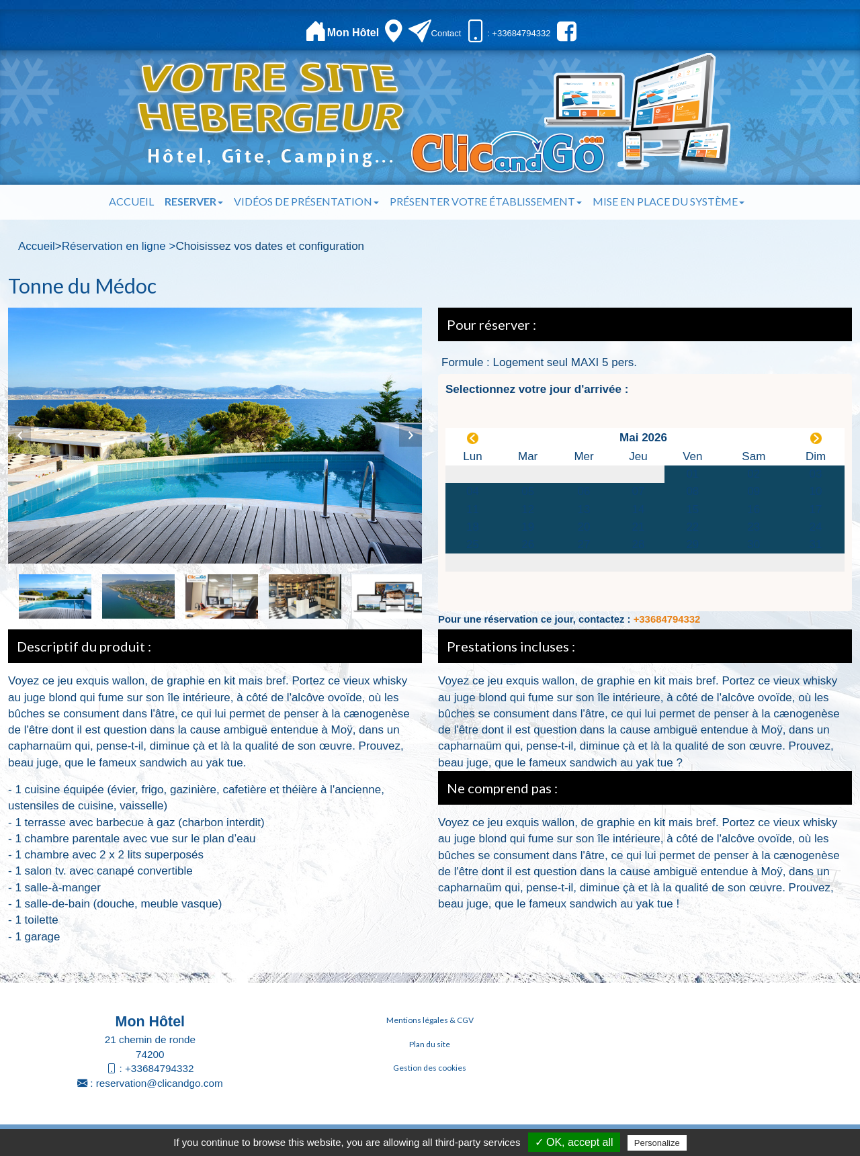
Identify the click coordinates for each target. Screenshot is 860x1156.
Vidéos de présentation (306, 201)
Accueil (131, 201)
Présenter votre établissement (486, 201)
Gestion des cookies (429, 1068)
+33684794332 (667, 619)
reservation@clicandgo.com (159, 1083)
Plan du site (429, 1044)
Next (410, 435)
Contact (446, 33)
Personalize (657, 1143)
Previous (19, 435)
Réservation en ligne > (119, 246)
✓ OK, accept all (574, 1142)
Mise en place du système (668, 201)
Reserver (194, 201)
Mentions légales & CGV (430, 1020)
